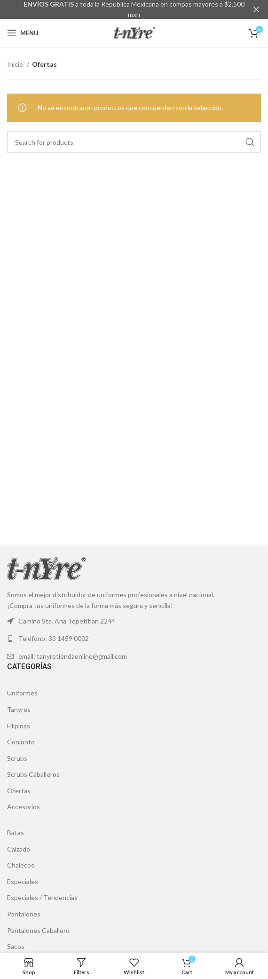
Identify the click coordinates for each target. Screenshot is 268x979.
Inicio (15, 64)
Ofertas (19, 791)
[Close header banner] (256, 9)
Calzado (18, 849)
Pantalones (23, 914)
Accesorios (23, 807)
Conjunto (21, 742)
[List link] (134, 638)
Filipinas (18, 725)
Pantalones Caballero (38, 930)
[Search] (134, 142)
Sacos (15, 946)
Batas (15, 833)
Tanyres (19, 709)
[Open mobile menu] (22, 33)
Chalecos (20, 865)
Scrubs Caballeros (33, 774)
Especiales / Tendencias (42, 897)
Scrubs (17, 758)
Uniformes (22, 693)
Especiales (22, 881)
